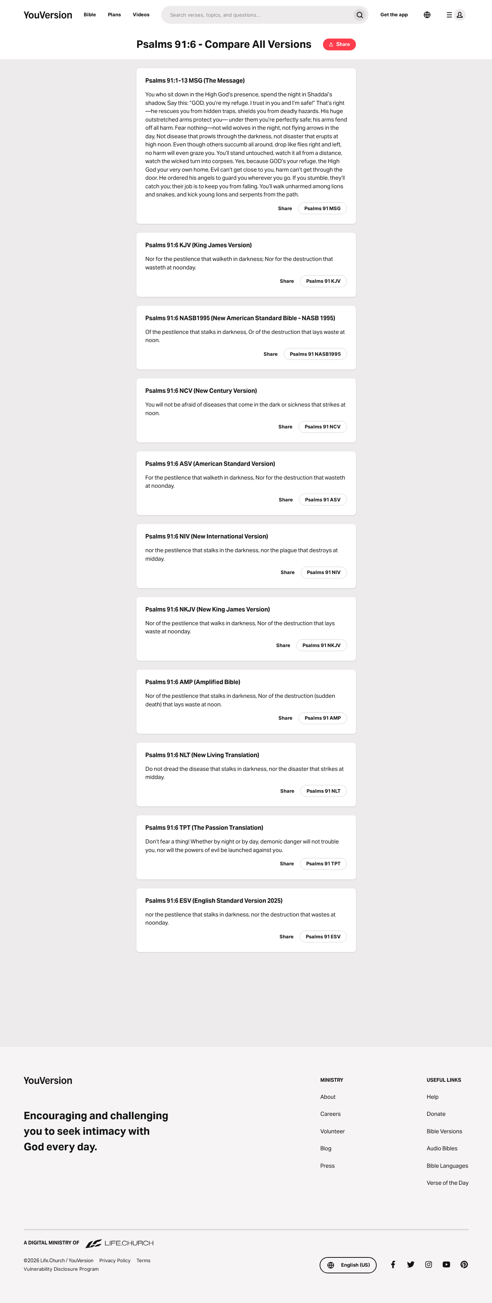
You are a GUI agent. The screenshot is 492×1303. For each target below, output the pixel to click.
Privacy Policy (115, 1260)
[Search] (256, 15)
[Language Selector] (427, 14)
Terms (143, 1260)
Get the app (394, 14)
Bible (90, 14)
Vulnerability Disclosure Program (61, 1269)
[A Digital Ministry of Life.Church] (246, 1239)
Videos (141, 14)
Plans (114, 14)
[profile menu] (454, 14)
